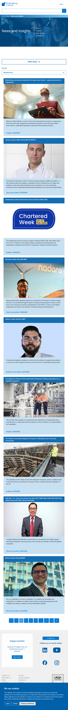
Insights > (39, 31)
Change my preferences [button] (27, 703)
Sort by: (4, 68)
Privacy (21, 675)
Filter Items (32, 62)
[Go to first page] (11, 620)
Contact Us (5, 675)
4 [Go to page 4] (35, 620)
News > (38, 28)
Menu (61, 4)
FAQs (4, 680)
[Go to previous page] (16, 620)
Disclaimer (22, 680)
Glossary (5, 682)
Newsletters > (40, 36)
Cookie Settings (24, 678)
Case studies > (40, 33)
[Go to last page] (56, 620)
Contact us (51, 638)
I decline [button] (15, 703)
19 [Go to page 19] (46, 620)
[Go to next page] (51, 620)
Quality (21, 682)
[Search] (64, 11)
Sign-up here (17, 657)
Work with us (6, 678)
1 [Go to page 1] (21, 620)
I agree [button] (8, 703)
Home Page (5, 16)
